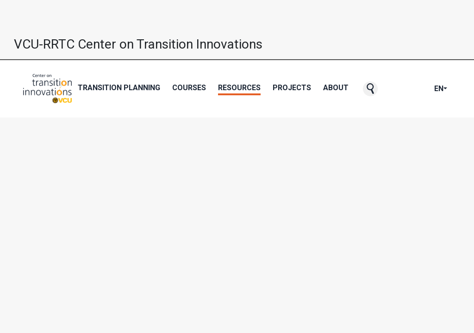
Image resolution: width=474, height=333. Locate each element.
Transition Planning (119, 87)
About (336, 87)
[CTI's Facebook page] (397, 89)
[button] (370, 89)
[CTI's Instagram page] (419, 89)
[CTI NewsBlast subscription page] (389, 89)
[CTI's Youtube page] (412, 89)
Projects (292, 87)
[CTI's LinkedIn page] (426, 89)
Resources (239, 87)
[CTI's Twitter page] (404, 89)
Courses (189, 87)
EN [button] (438, 88)
